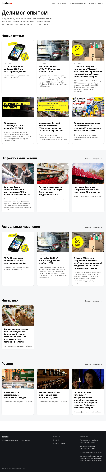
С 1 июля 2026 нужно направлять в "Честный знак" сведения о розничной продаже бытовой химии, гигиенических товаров (88, 71)
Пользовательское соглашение (91, 452)
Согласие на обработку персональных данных (88, 447)
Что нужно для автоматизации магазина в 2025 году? (15, 395)
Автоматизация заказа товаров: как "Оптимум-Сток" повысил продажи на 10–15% (51, 191)
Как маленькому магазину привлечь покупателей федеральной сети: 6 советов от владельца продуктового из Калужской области (17, 335)
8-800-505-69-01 (59, 444)
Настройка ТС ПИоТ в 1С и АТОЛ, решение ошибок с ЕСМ (49, 69)
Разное (100, 3)
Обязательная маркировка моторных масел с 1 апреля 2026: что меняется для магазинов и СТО (87, 127)
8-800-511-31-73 (58, 440)
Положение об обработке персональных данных (89, 441)
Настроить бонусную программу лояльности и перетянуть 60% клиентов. (87, 189)
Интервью (92, 3)
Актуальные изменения (78, 3)
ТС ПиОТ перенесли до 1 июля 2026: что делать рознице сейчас (15, 69)
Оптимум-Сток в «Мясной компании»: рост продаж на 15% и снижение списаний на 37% (17, 191)
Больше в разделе (93, 159)
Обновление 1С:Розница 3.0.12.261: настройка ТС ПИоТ (14, 125)
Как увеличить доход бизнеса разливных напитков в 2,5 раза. (49, 395)
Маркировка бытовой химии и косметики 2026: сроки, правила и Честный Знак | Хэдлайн (51, 127)
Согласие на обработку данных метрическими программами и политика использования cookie (91, 458)
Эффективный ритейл (59, 3)
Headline (8, 3)
